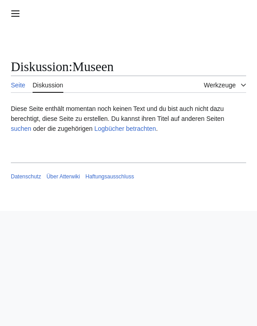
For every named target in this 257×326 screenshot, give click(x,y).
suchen (21, 128)
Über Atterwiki (63, 176)
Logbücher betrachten (125, 128)
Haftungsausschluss (110, 176)
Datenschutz (26, 176)
